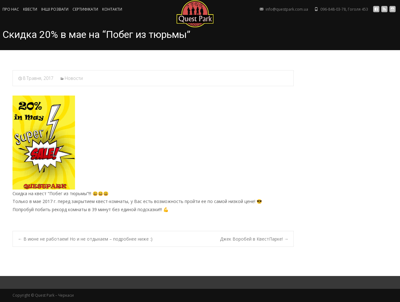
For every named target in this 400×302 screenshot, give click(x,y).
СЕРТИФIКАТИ (85, 9)
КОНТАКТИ (112, 9)
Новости (74, 78)
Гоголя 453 (358, 9)
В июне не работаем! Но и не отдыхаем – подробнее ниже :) (85, 239)
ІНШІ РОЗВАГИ (54, 9)
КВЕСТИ (30, 9)
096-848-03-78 (333, 9)
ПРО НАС (10, 9)
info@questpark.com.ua (287, 9)
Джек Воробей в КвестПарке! (254, 239)
